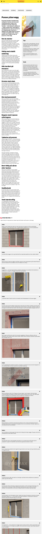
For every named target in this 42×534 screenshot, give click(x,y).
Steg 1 (3, 224)
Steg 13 (3, 447)
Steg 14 (3, 475)
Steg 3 (3, 259)
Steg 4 (3, 268)
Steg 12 (3, 438)
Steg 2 (3, 252)
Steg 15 (3, 484)
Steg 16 (3, 493)
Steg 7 (3, 333)
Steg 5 (3, 296)
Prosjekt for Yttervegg (5, 3)
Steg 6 (3, 303)
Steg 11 (3, 430)
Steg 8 (3, 363)
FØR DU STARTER (5, 10)
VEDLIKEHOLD (29, 10)
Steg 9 (3, 391)
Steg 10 (3, 421)
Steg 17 (3, 523)
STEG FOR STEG (21, 10)
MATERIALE (13, 10)
